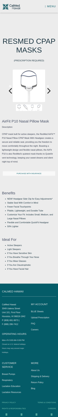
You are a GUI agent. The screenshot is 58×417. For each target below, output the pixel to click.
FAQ (33, 323)
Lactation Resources (11, 392)
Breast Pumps (8, 374)
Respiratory (7, 380)
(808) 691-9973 (11, 320)
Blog (33, 388)
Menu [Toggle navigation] (50, 6)
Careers (34, 330)
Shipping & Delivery (40, 376)
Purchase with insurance (29, 173)
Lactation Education (11, 386)
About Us (35, 370)
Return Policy (37, 382)
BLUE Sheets (37, 311)
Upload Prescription (40, 317)
